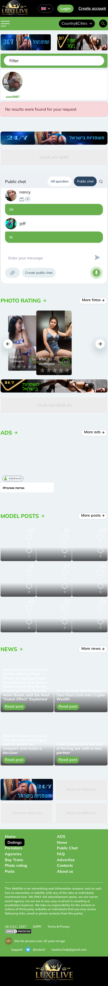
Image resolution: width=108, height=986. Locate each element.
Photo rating (16, 865)
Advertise (66, 859)
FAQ (61, 853)
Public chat (85, 181)
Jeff (22, 223)
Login (65, 8)
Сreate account (92, 8)
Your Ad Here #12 (81, 789)
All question (60, 181)
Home (10, 836)
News (62, 842)
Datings (15, 842)
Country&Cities (77, 23)
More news (93, 648)
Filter (14, 60)
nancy (25, 192)
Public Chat (67, 848)
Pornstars (13, 848)
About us (65, 871)
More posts (93, 515)
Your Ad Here (54, 157)
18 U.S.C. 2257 (15, 926)
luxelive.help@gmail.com (69, 949)
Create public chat (38, 273)
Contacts (65, 865)
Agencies (13, 853)
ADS (61, 836)
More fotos (93, 299)
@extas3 (35, 949)
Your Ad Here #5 (54, 405)
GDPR (37, 926)
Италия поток (13, 488)
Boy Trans (14, 859)
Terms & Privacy (59, 926)
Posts (10, 871)
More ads (94, 431)
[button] (8, 344)
